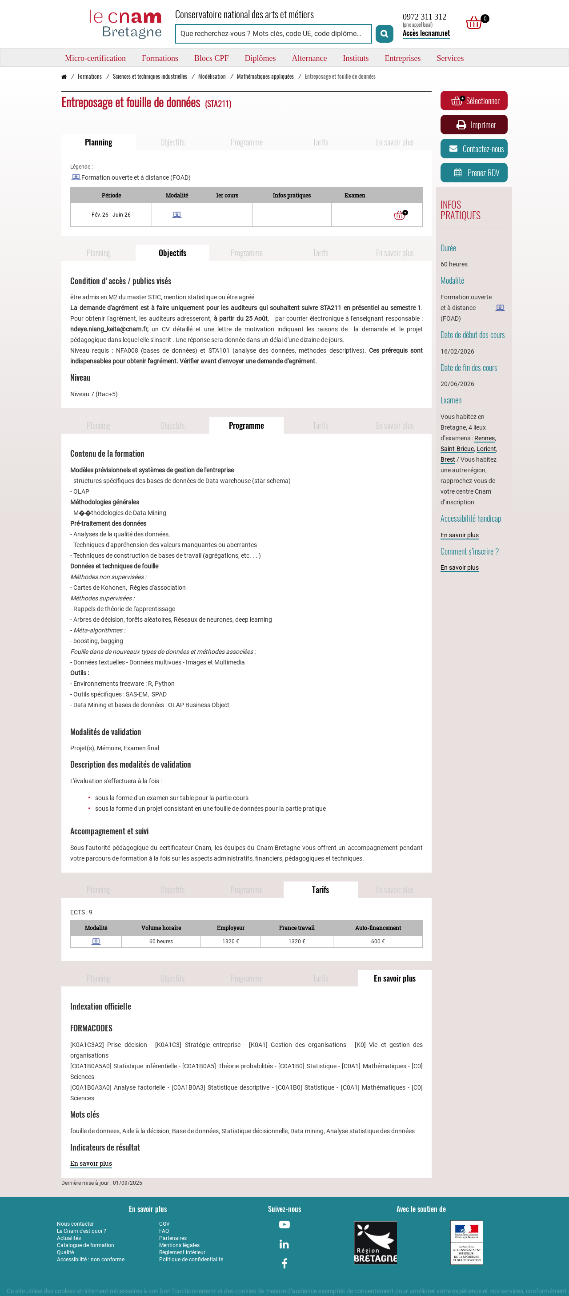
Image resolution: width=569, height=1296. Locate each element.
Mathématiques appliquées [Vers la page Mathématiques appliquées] (265, 76)
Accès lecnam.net (426, 33)
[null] (471, 23)
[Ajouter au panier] (401, 214)
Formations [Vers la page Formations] (90, 76)
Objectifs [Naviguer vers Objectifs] (172, 142)
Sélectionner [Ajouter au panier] (475, 100)
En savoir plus (91, 1163)
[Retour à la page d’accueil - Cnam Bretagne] (64, 76)
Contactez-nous (475, 148)
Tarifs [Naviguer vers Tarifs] (321, 142)
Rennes (484, 438)
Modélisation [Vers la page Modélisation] (212, 76)
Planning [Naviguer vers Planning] (98, 142)
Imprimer (475, 124)
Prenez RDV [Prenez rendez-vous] (475, 172)
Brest (448, 459)
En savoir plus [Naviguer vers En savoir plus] (395, 142)
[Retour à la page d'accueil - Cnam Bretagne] (111, 23)
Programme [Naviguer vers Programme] (247, 142)
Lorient (486, 448)
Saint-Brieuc (457, 448)
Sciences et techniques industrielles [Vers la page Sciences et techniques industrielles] (150, 76)
